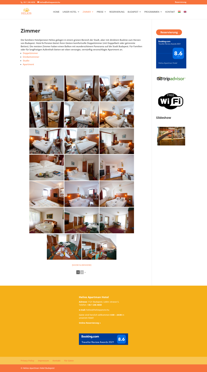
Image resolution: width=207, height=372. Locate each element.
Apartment (28, 64)
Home (56, 12)
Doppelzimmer (30, 53)
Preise (100, 12)
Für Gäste (69, 360)
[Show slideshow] (81, 265)
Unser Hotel (70, 12)
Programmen (151, 12)
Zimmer (87, 12)
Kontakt (170, 12)
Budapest (133, 12)
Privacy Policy (27, 360)
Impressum (43, 360)
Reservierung (180, 2)
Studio (26, 60)
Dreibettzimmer (31, 56)
